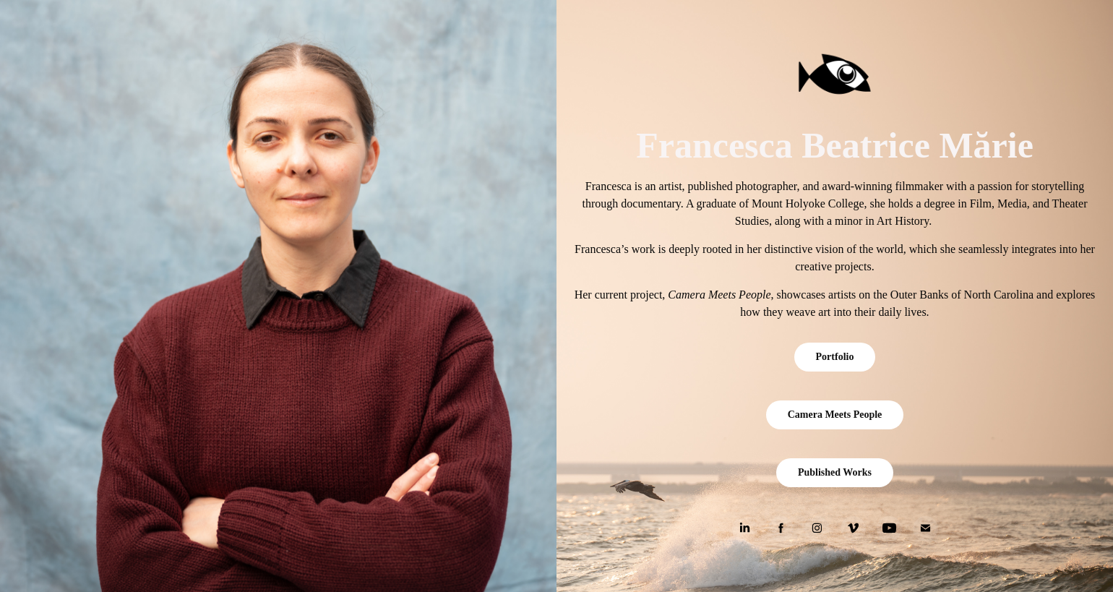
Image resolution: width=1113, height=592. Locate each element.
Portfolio (835, 356)
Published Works (835, 472)
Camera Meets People (835, 414)
